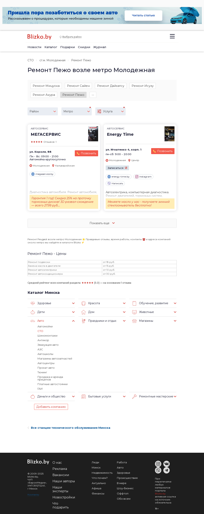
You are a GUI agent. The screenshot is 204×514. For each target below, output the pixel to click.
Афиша (96, 488)
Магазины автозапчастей (54, 358)
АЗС (40, 349)
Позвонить (88, 153)
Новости (34, 47)
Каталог (50, 47)
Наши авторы (63, 481)
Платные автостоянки (52, 384)
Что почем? (100, 477)
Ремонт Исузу (143, 86)
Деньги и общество (48, 396)
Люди (95, 462)
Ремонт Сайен (78, 86)
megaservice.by (42, 174)
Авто (37, 321)
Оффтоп (122, 493)
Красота (90, 303)
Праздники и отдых (98, 321)
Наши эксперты (60, 489)
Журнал (99, 47)
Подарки (67, 47)
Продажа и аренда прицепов (50, 378)
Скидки (84, 47)
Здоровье (41, 303)
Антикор (43, 340)
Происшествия (127, 477)
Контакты (33, 494)
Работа (122, 462)
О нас (57, 462)
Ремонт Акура (44, 95)
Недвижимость (102, 472)
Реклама (59, 469)
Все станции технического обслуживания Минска (69, 428)
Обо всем (123, 498)
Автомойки (45, 326)
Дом (87, 312)
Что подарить (60, 505)
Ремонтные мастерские (152, 396)
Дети (38, 312)
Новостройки (63, 497)
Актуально (99, 483)
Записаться (115, 167)
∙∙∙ (93, 95)
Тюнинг (42, 372)
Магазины (142, 321)
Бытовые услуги (96, 396)
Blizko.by (160, 493)
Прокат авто (46, 367)
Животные (143, 312)
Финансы (98, 493)
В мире (121, 483)
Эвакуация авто (48, 344)
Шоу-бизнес (125, 488)
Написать (115, 183)
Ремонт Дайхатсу (110, 86)
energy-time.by (118, 176)
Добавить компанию (51, 407)
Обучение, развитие (150, 303)
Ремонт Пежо (73, 95)
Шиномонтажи (47, 335)
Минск (96, 467)
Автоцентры (45, 363)
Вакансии (60, 475)
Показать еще (102, 223)
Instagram (143, 176)
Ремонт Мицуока (46, 86)
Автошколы (45, 354)
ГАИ (40, 388)
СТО (31, 60)
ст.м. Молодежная (52, 60)
